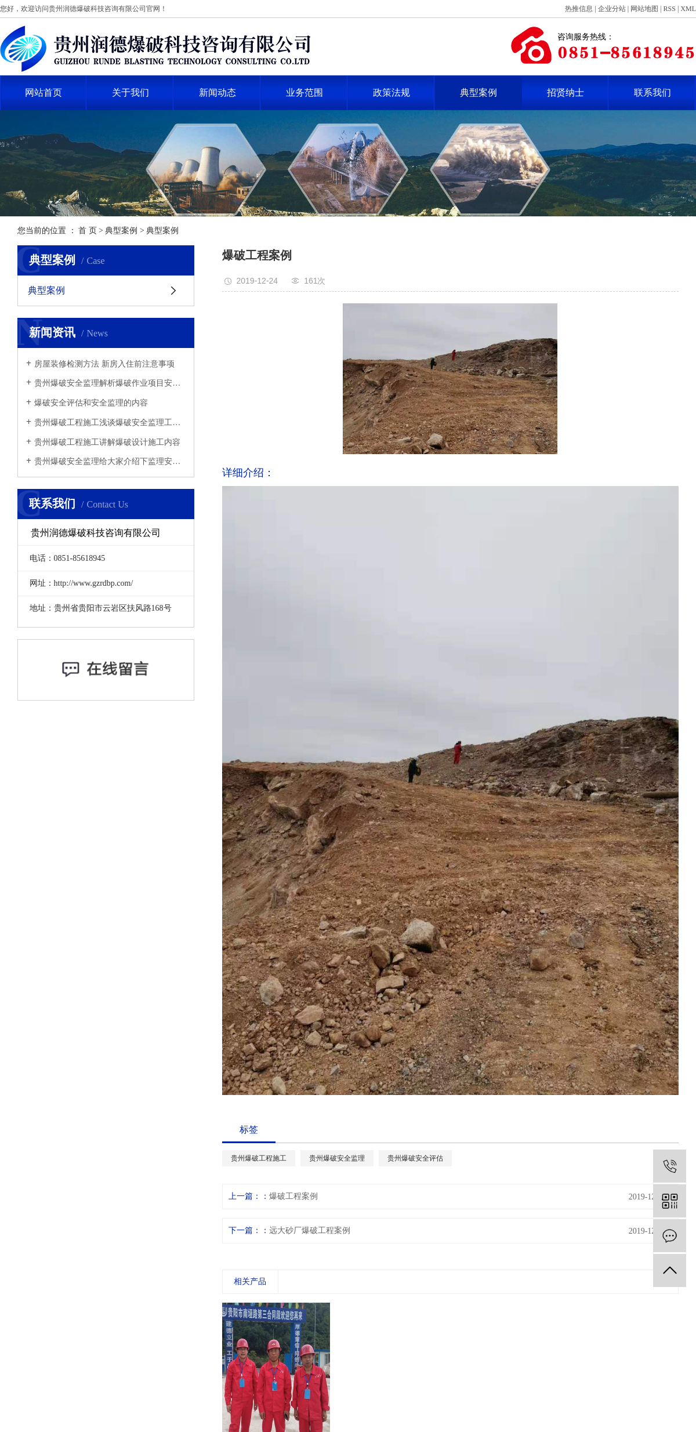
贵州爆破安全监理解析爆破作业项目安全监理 (110, 383)
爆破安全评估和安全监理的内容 (91, 402)
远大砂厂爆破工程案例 (309, 1230)
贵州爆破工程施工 (259, 1158)
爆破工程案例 (293, 1196)
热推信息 (579, 9)
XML (688, 9)
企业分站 (612, 9)
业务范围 (304, 92)
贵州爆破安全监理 (337, 1158)
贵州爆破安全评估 (415, 1158)
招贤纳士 (565, 92)
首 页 (87, 230)
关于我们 (130, 92)
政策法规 (391, 92)
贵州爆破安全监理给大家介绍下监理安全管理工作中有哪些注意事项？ (110, 461)
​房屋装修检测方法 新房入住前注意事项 (104, 364)
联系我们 (652, 92)
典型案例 (478, 92)
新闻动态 (217, 92)
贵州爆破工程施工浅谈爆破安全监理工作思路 (110, 422)
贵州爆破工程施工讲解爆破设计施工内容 (107, 442)
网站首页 (43, 92)
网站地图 (644, 9)
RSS (670, 9)
